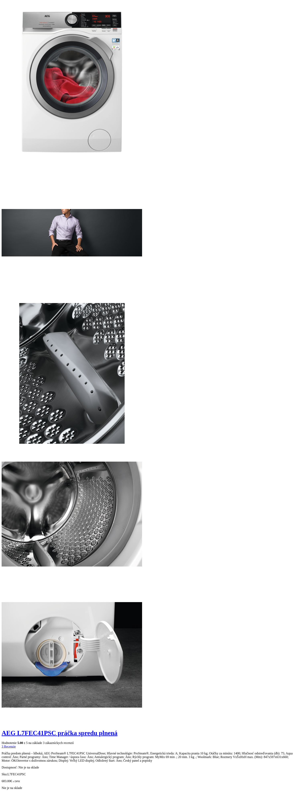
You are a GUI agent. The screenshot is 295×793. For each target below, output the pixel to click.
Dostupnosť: (10, 767)
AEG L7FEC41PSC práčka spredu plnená (59, 733)
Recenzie (9, 746)
